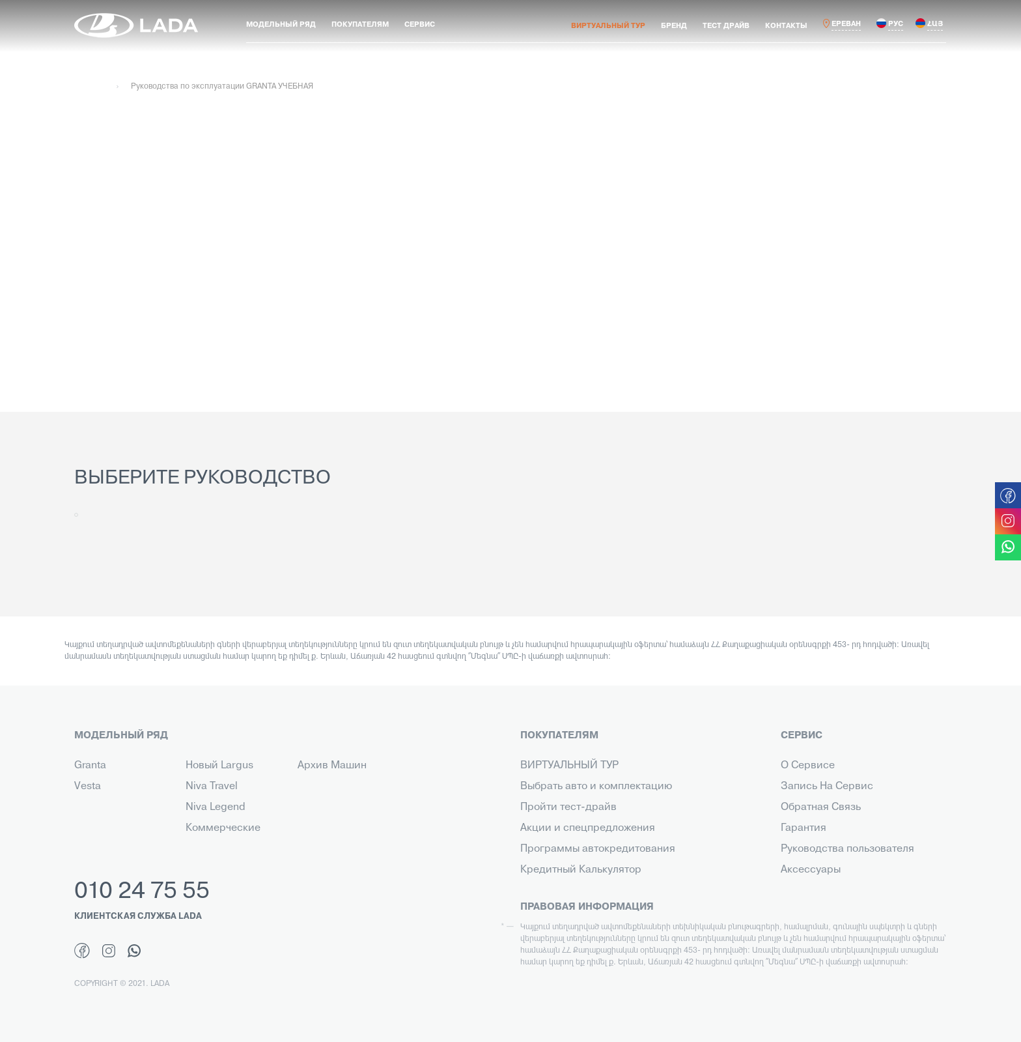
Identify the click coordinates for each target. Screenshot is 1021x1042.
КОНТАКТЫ (786, 26)
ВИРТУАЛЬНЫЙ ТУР (608, 26)
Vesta (87, 786)
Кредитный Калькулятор (580, 870)
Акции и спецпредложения (587, 828)
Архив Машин (332, 765)
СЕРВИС (419, 25)
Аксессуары (811, 870)
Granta (90, 765)
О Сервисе (808, 765)
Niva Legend (215, 807)
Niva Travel (212, 786)
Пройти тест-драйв (568, 807)
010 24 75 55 (142, 892)
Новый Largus (219, 765)
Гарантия (803, 828)
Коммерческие (223, 828)
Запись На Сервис (827, 786)
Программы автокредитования (597, 849)
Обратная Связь (821, 807)
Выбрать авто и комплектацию (596, 786)
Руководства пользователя (847, 849)
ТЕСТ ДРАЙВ (726, 26)
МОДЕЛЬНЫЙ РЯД (281, 25)
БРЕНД (674, 26)
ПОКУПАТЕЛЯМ (360, 25)
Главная (89, 86)
